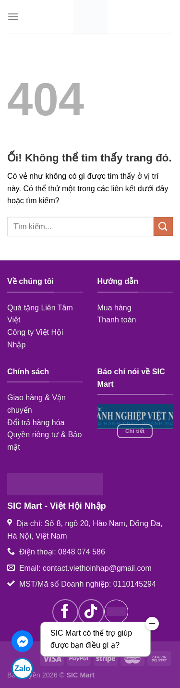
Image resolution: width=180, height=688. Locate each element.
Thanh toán (116, 320)
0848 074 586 (81, 552)
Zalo (22, 668)
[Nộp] (163, 226)
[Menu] (13, 16)
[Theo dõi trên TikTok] (91, 612)
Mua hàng (114, 308)
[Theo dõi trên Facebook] (65, 612)
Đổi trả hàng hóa (36, 422)
